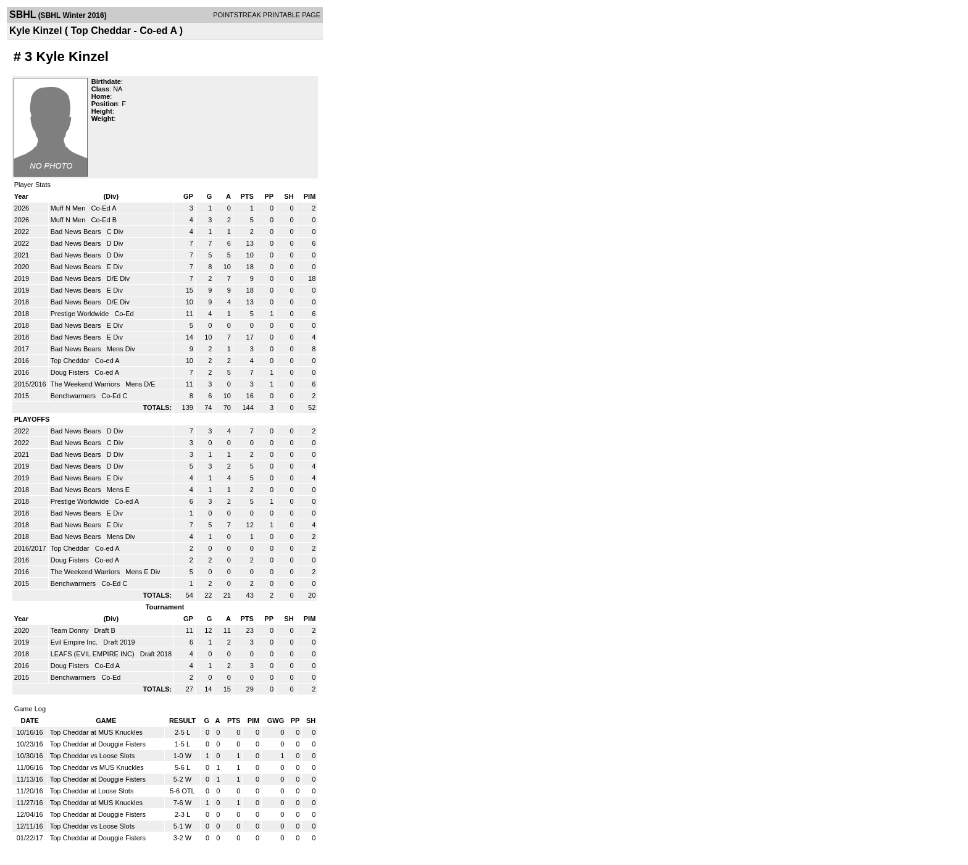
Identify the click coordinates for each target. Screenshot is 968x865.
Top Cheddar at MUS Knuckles (96, 732)
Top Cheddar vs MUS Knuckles (97, 767)
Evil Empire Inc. (75, 642)
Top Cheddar (71, 360)
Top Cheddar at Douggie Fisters (98, 744)
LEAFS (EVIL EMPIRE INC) (93, 654)
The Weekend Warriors (86, 384)
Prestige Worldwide (81, 313)
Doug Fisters (71, 372)
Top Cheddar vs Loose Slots (92, 755)
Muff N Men (69, 208)
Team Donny (71, 630)
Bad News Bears (77, 231)
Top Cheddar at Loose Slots (92, 791)
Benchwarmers (74, 395)
